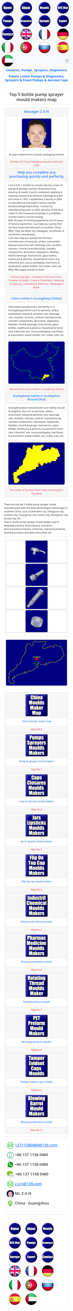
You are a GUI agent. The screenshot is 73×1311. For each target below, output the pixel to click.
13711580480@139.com (36, 1145)
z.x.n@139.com (28, 1183)
